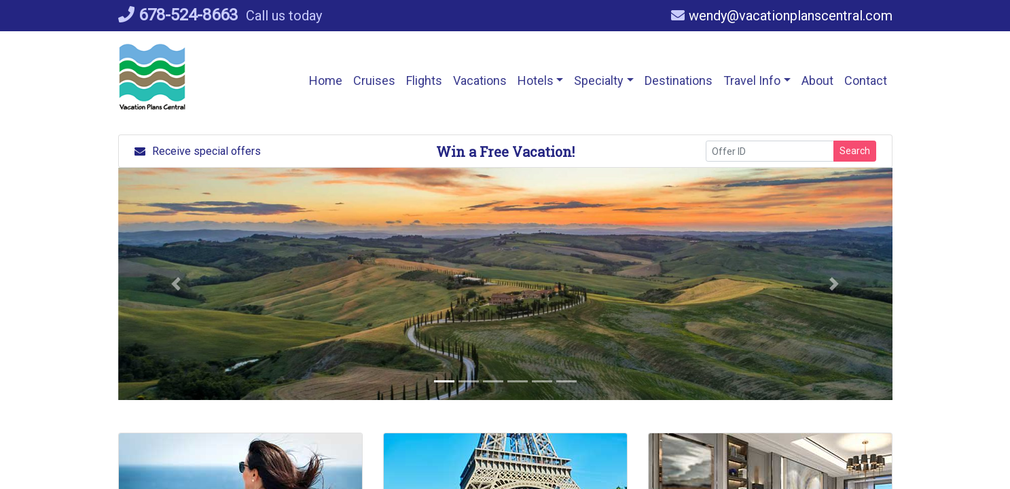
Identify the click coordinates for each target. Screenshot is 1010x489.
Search (855, 150)
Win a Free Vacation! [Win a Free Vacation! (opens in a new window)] (505, 151)
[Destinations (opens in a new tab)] (678, 80)
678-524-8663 (178, 14)
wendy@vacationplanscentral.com (781, 15)
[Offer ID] (770, 151)
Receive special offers (197, 151)
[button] (424, 80)
